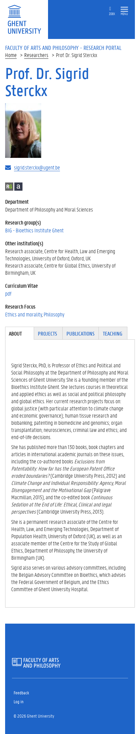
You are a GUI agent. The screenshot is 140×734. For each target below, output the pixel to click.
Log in (19, 701)
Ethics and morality (23, 314)
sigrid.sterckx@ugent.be (37, 167)
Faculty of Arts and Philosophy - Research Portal (63, 47)
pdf (8, 293)
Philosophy (54, 314)
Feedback (21, 692)
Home (11, 54)
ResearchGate (9, 186)
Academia (18, 186)
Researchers (36, 54)
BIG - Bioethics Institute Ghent (34, 230)
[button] (124, 9)
